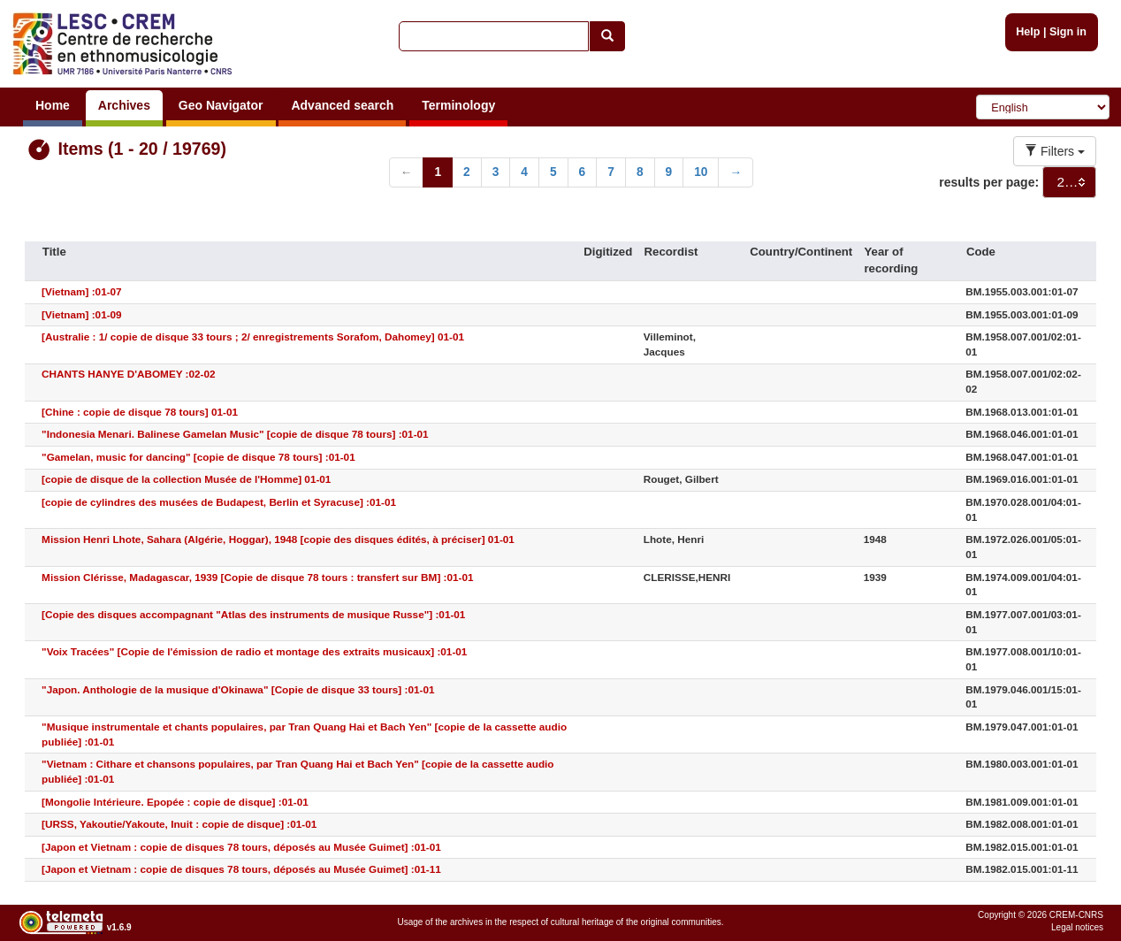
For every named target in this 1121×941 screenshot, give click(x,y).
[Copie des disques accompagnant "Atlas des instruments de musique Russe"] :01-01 (253, 614)
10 (700, 172)
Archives (124, 105)
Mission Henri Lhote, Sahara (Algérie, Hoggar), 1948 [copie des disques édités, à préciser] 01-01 (278, 539)
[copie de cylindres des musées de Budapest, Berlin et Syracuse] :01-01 (219, 502)
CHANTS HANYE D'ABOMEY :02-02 (129, 373)
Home (52, 105)
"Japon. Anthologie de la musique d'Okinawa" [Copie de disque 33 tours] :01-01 (238, 689)
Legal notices (1077, 927)
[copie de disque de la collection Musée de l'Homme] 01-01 (186, 479)
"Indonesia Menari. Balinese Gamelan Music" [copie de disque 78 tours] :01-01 (235, 434)
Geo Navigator (221, 105)
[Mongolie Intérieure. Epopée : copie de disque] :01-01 (175, 801)
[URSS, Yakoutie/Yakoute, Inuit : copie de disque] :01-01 (179, 824)
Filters (1055, 151)
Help (1028, 32)
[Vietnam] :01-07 (82, 291)
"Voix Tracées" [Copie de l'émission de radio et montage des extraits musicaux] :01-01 (254, 651)
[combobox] (1069, 182)
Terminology (458, 105)
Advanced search (342, 105)
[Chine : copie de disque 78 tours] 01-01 (140, 411)
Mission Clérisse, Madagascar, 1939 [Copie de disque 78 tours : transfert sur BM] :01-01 (257, 577)
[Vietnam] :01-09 (82, 314)
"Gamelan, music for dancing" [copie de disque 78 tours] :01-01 (198, 457)
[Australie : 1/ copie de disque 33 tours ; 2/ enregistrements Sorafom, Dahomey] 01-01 (253, 336)
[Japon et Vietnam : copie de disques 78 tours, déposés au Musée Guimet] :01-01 (241, 847)
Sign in (1068, 32)
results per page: (989, 182)
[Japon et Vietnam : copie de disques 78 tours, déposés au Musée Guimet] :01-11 (241, 869)
